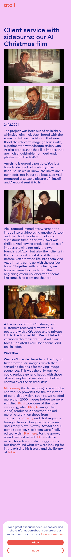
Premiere (30, 433)
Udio (39, 437)
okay (35, 542)
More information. (52, 534)
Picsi (21, 403)
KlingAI (33, 407)
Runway (27, 418)
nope (35, 550)
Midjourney (12, 388)
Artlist (12, 452)
